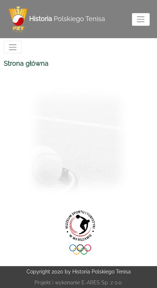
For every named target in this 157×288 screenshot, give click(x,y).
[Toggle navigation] (141, 19)
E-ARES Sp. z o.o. (101, 282)
